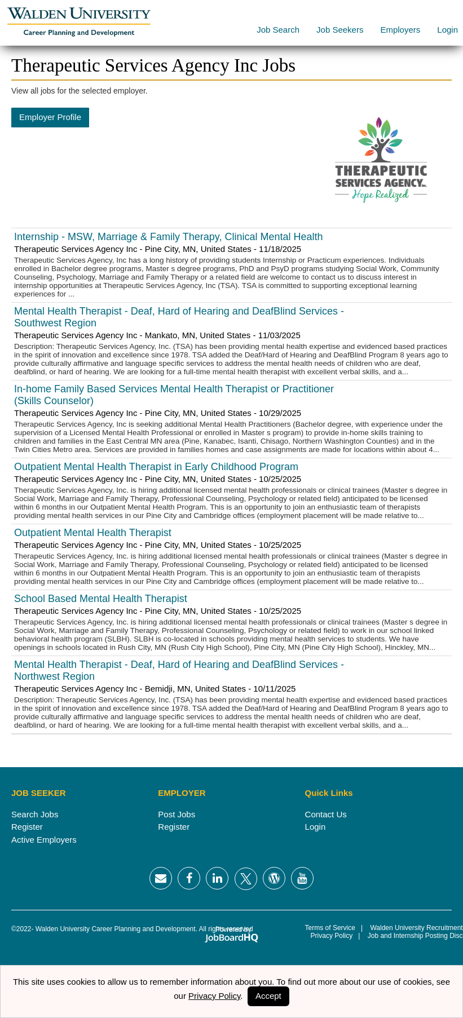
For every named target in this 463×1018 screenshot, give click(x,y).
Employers (400, 29)
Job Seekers (339, 29)
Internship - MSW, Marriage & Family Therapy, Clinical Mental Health (168, 236)
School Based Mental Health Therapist (100, 598)
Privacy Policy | (332, 936)
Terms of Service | (334, 928)
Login (447, 29)
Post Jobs (176, 814)
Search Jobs (34, 814)
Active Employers (44, 839)
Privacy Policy (214, 996)
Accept (268, 996)
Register (27, 826)
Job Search (278, 29)
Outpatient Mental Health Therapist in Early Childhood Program (156, 466)
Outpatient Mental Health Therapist (92, 532)
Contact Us (326, 814)
